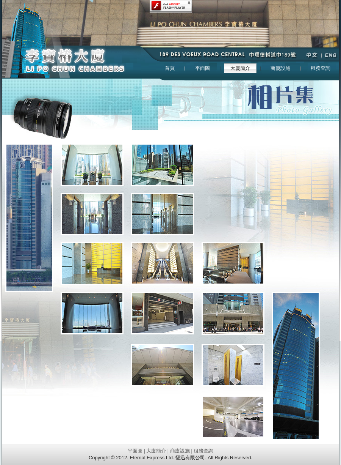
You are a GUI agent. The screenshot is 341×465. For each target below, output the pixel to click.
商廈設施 (180, 451)
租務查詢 (203, 451)
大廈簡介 (156, 451)
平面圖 (135, 451)
